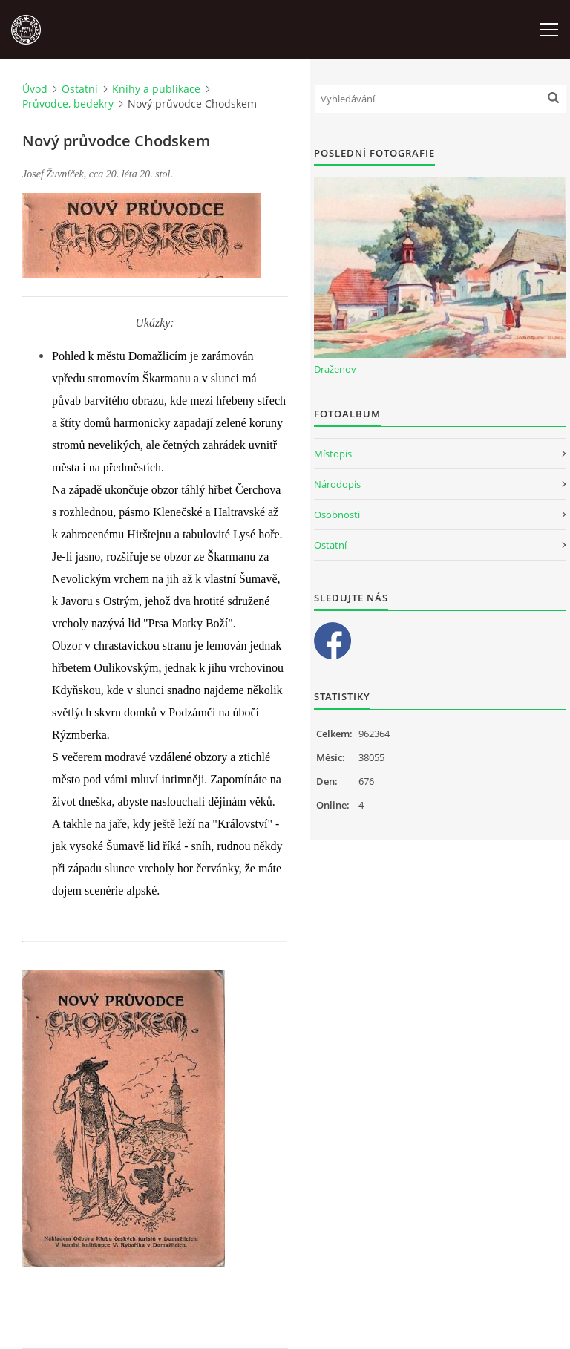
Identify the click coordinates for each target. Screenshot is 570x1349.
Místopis (333, 453)
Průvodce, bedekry (68, 104)
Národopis (337, 484)
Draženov (335, 369)
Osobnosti (337, 514)
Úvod (35, 89)
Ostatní (80, 89)
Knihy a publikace (156, 89)
